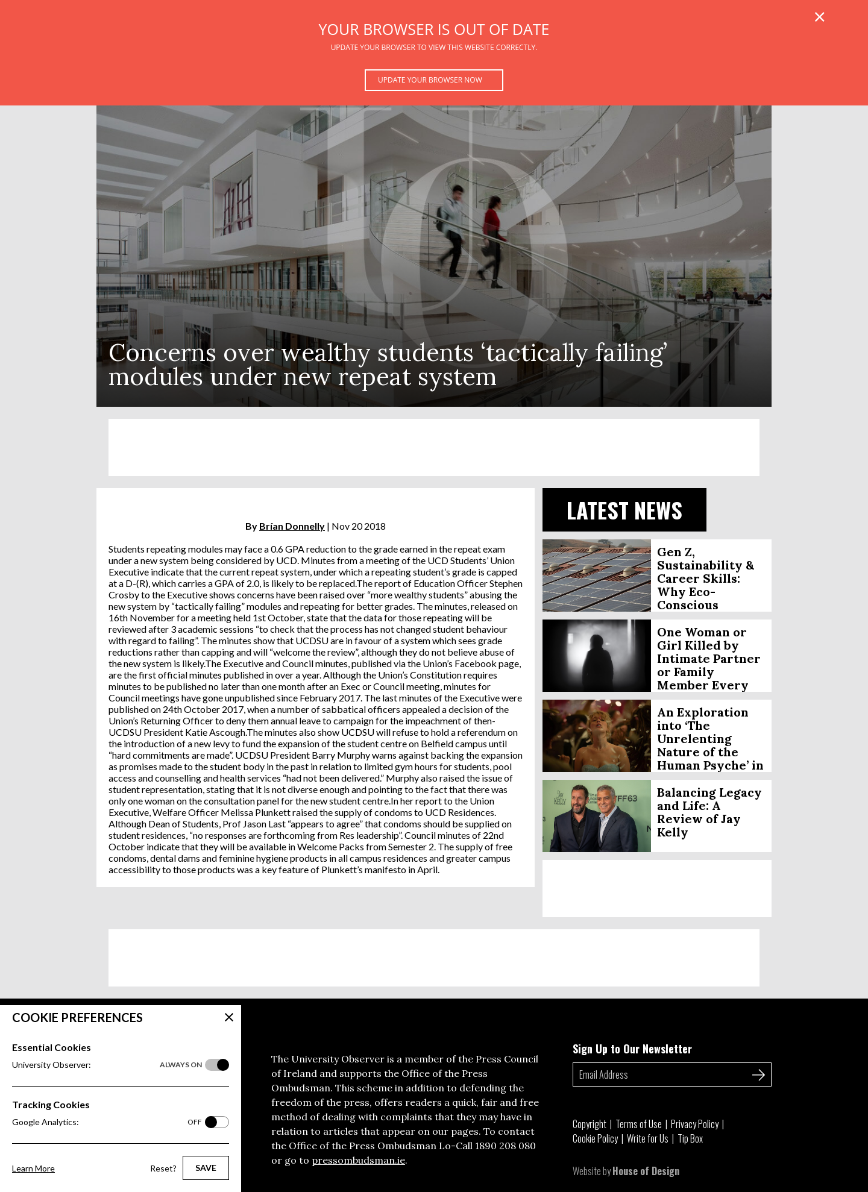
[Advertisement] (434, 447)
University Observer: (107, 1065)
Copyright (589, 1124)
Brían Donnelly (292, 526)
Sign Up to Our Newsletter (632, 1048)
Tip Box (690, 1138)
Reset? (163, 1168)
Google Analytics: (107, 1122)
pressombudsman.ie (358, 1160)
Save (205, 1167)
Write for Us (647, 1138)
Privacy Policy (695, 1124)
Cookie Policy (595, 1138)
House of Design (645, 1171)
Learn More (33, 1168)
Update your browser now (430, 80)
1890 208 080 (505, 1146)
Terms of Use (638, 1124)
